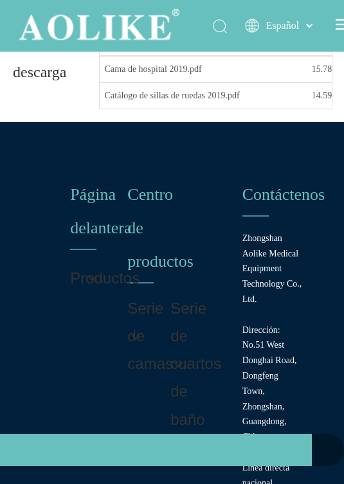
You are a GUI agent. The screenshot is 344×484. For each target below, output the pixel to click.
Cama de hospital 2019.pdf (153, 69)
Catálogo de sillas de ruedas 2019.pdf (172, 95)
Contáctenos (283, 194)
